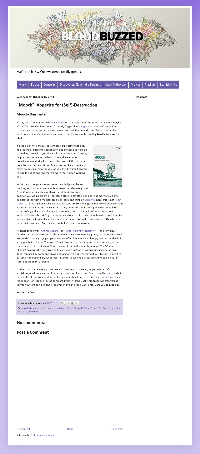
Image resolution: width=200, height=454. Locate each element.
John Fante (107, 277)
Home (70, 429)
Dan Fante (57, 122)
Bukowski (90, 200)
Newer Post (24, 429)
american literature (44, 308)
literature (33, 312)
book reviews (60, 308)
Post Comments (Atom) (43, 435)
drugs (111, 308)
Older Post (116, 429)
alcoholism (29, 308)
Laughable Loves (88, 126)
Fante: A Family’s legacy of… (81, 231)
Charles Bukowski (75, 308)
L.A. (26, 312)
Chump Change (50, 231)
